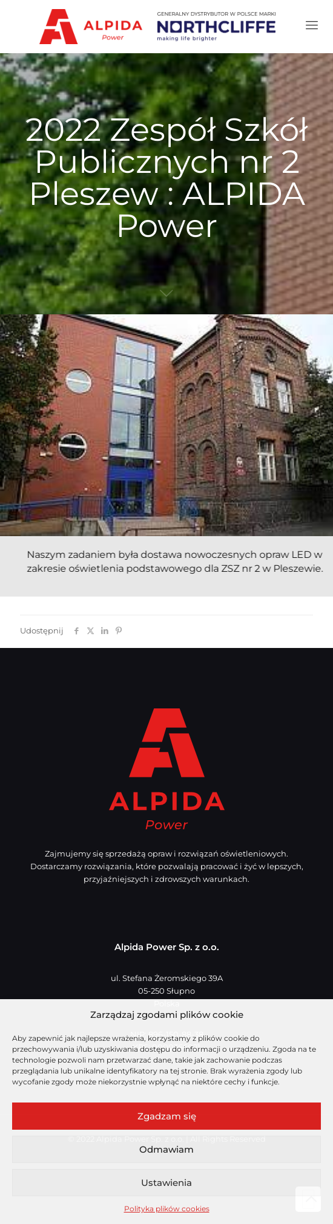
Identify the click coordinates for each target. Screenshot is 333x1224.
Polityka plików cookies (166, 1208)
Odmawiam (166, 1149)
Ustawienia (166, 1182)
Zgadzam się (166, 1116)
